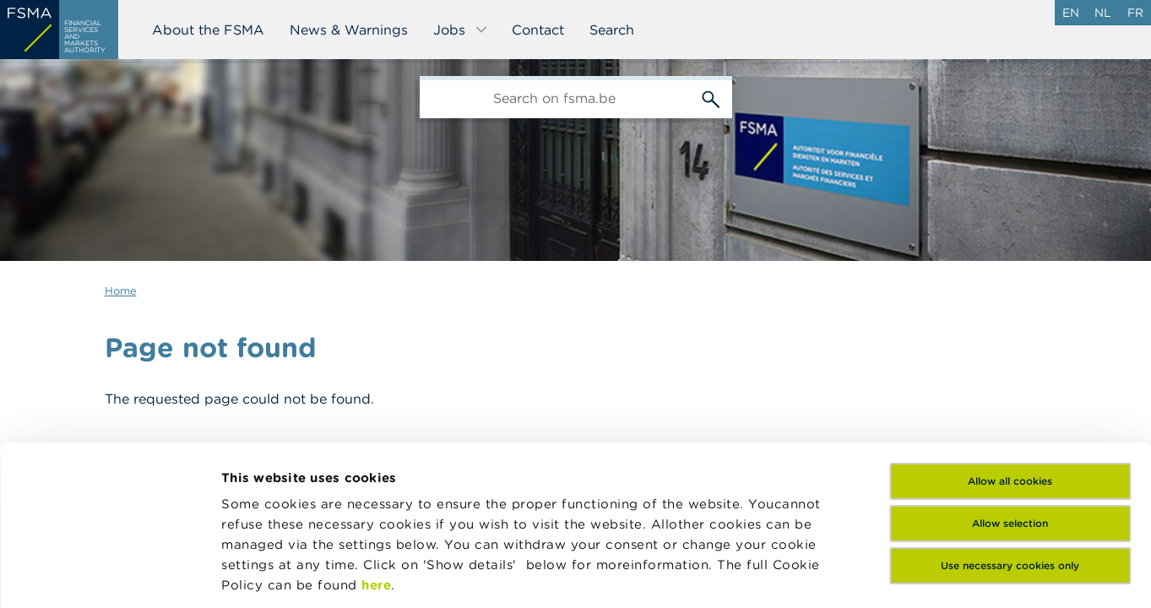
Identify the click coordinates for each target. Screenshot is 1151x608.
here (376, 448)
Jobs (460, 29)
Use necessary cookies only (1010, 428)
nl (1102, 12)
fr (1135, 12)
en (1070, 12)
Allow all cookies (1010, 344)
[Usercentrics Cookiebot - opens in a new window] (109, 575)
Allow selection (1010, 386)
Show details (263, 575)
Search (611, 29)
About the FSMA (208, 29)
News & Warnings (349, 29)
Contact (538, 29)
